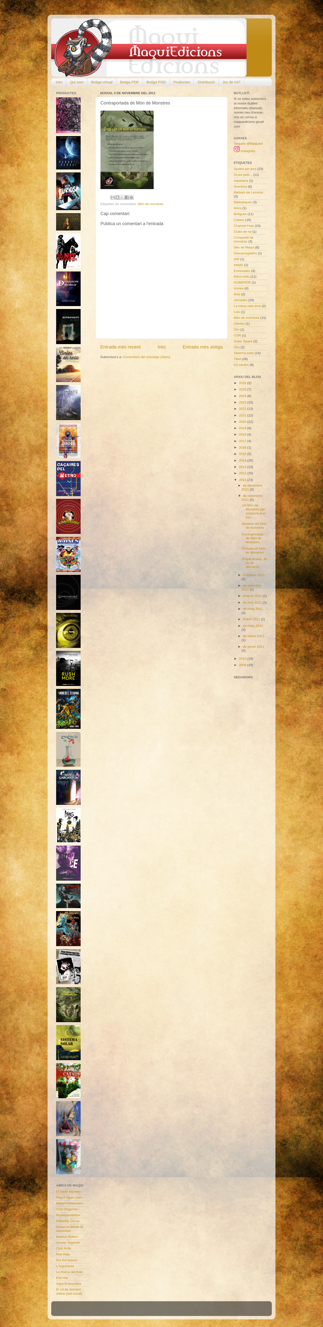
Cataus (239, 220)
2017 (243, 441)
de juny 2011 (253, 602)
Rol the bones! (66, 1260)
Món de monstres (150, 204)
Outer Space (243, 341)
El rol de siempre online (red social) (69, 1291)
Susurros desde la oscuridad (69, 1229)
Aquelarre (241, 180)
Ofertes (239, 323)
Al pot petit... (243, 175)
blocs (238, 208)
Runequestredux (68, 1215)
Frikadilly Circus (67, 1221)
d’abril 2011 (252, 619)
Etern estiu (242, 276)
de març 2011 (253, 626)
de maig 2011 (253, 609)
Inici (59, 82)
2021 (243, 415)
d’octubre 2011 (254, 575)
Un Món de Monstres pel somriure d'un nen (254, 511)
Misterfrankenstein (69, 1203)
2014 (243, 460)
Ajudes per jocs (245, 169)
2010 (243, 658)
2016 (243, 447)
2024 (243, 396)
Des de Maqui (244, 247)
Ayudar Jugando (68, 1242)
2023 (243, 402)
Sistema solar (244, 353)
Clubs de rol (242, 231)
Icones (239, 288)
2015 (243, 454)
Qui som (77, 82)
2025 (243, 389)
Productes (182, 82)
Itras (237, 294)
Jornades (241, 300)
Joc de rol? (231, 82)
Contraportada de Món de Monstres (252, 538)
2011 (243, 480)
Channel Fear (244, 226)
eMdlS (238, 265)
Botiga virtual (101, 82)
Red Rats (63, 1254)
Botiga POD (156, 82)
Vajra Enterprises (68, 1284)
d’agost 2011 (253, 596)
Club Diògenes (67, 1209)
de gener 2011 (253, 646)
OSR (237, 335)
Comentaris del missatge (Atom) (146, 357)
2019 (243, 428)
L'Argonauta (65, 1266)
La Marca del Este (69, 1272)
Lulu (237, 312)
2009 (243, 665)
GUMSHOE (242, 282)
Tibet (237, 359)
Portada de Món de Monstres (254, 550)
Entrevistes (242, 271)
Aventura (240, 186)
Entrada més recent (120, 346)
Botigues (240, 214)
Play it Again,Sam (69, 1197)
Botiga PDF (129, 82)
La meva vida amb (247, 306)
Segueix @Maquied (248, 143)
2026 (243, 383)
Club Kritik (63, 1248)
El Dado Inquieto (68, 1191)
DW (236, 259)
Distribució (206, 82)
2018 (243, 434)
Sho (237, 347)
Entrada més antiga (203, 346)
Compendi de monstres (243, 239)
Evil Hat (62, 1278)
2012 (243, 473)
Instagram (244, 151)
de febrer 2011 (253, 636)
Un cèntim (241, 365)
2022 (243, 409)
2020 (243, 422)
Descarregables (245, 253)
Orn (236, 329)
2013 (243, 467)
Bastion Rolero (67, 1236)
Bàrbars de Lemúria (248, 192)
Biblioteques (243, 202)
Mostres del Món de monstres (254, 525)
